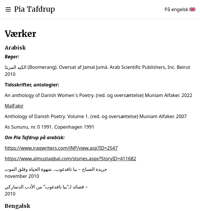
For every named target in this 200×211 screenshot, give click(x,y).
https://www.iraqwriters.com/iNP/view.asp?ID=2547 (61, 148)
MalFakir (14, 106)
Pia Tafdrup (34, 9)
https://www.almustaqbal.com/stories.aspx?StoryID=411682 (70, 158)
